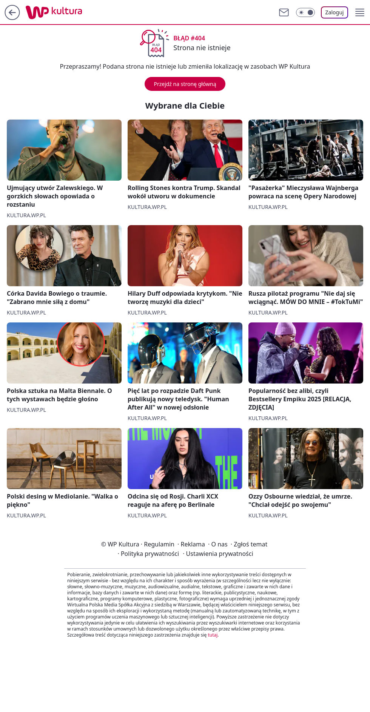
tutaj (212, 635)
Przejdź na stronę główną (185, 83)
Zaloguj (334, 12)
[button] (360, 12)
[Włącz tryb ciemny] (305, 12)
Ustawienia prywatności (218, 553)
